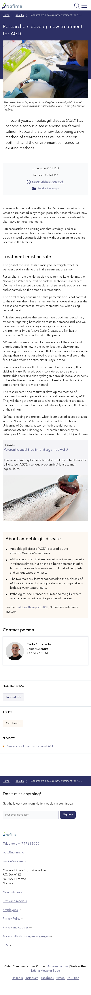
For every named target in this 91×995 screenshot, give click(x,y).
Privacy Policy (11, 918)
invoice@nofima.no (15, 861)
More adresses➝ (13, 892)
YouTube (73, 978)
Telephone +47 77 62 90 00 (21, 843)
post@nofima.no (13, 852)
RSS (5, 945)
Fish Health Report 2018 (32, 607)
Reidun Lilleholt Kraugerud (48, 182)
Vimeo (60, 978)
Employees (10, 910)
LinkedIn (17, 978)
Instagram (31, 978)
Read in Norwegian (46, 188)
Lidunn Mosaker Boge (45, 970)
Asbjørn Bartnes (57, 966)
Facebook (47, 978)
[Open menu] (72, 6)
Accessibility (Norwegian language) (26, 936)
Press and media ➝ (15, 901)
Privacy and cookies (16, 927)
